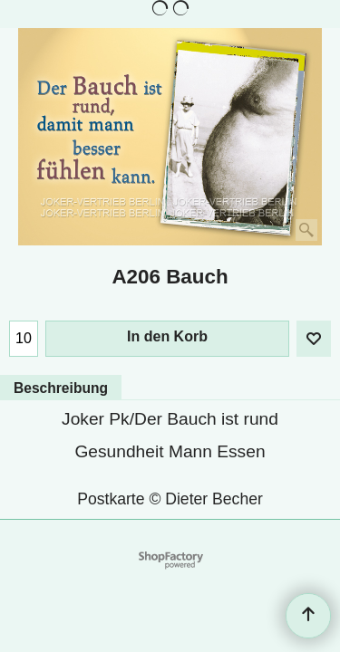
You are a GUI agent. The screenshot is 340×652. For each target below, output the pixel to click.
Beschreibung (61, 388)
